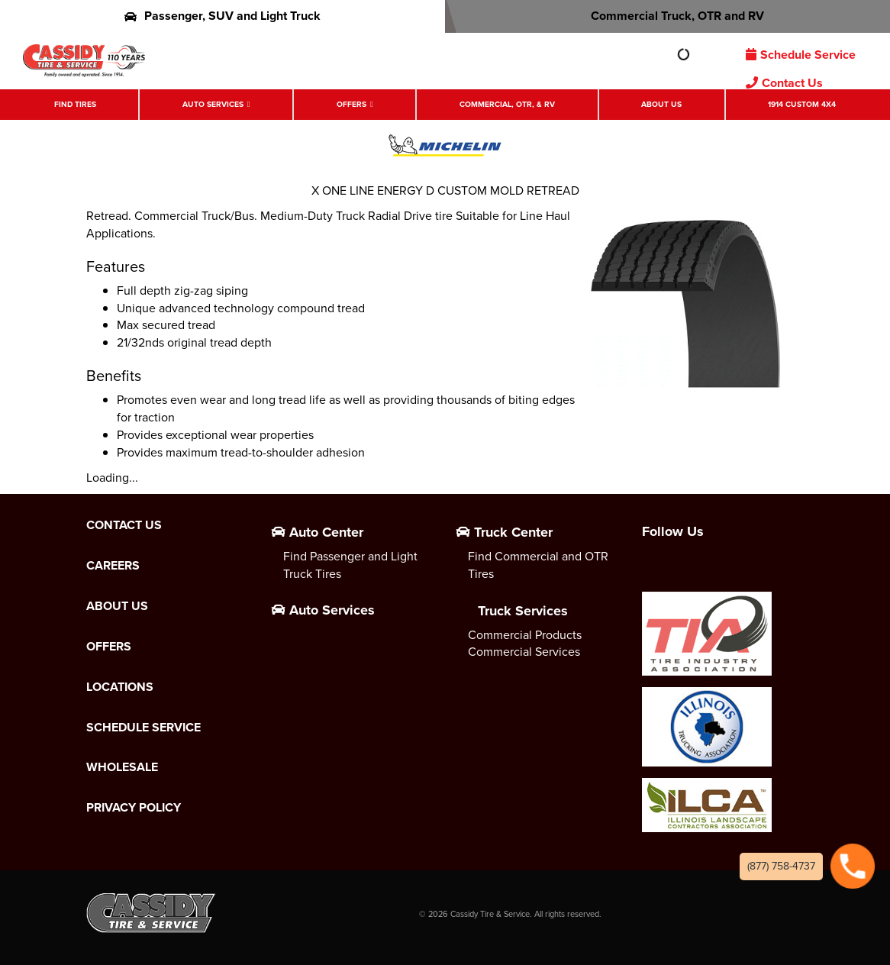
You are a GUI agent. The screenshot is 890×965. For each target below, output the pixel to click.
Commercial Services (524, 651)
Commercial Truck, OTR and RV (667, 15)
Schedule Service (801, 54)
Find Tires (75, 104)
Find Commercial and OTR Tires (538, 565)
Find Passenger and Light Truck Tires (350, 565)
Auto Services (212, 104)
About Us (661, 104)
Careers (113, 565)
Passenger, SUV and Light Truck (222, 15)
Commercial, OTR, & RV (507, 104)
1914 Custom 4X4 (802, 104)
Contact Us (784, 82)
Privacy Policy (133, 807)
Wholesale (122, 767)
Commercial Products (525, 635)
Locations (119, 687)
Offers (351, 104)
